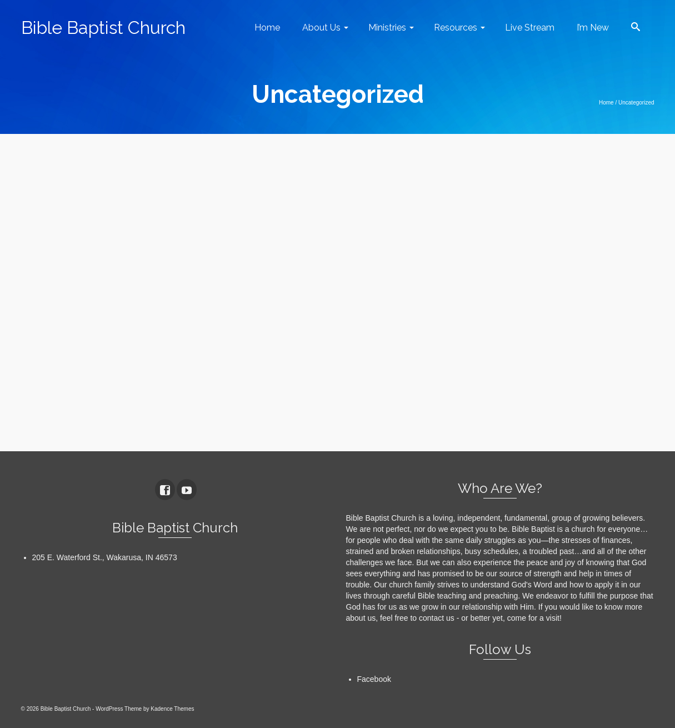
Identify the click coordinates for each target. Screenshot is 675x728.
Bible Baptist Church (103, 27)
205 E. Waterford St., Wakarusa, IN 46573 (104, 557)
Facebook (374, 679)
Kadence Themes (172, 709)
